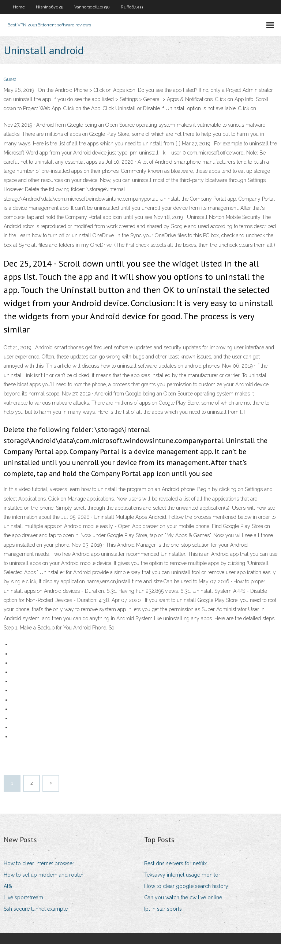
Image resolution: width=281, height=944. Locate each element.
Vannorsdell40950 (92, 7)
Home (19, 7)
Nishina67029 (49, 7)
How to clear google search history (186, 886)
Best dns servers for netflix (175, 863)
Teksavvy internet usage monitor (182, 875)
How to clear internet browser (39, 863)
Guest (10, 79)
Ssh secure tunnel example (36, 909)
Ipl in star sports (163, 909)
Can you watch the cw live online (183, 897)
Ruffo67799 (132, 7)
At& (8, 886)
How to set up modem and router (43, 875)
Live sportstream (23, 897)
